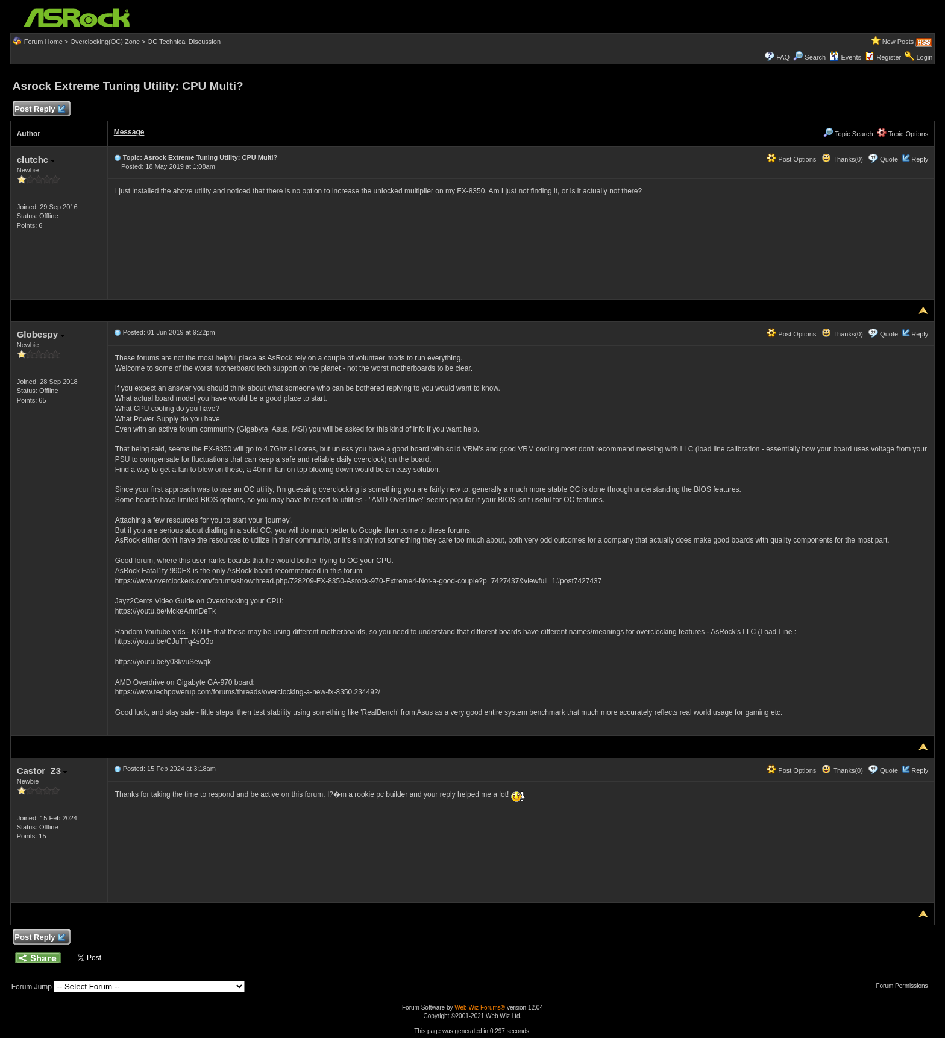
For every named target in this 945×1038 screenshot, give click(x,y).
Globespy (41, 334)
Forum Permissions (905, 986)
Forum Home (43, 41)
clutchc (36, 159)
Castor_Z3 (42, 771)
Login (924, 57)
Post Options (791, 159)
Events (845, 57)
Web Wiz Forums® (479, 1007)
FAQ (783, 57)
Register (888, 57)
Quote (889, 159)
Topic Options (903, 133)
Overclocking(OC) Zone (105, 41)
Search (815, 57)
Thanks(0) (841, 159)
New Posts (898, 41)
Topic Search (848, 133)
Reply (919, 159)
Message (129, 132)
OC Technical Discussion (184, 41)
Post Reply (40, 109)
